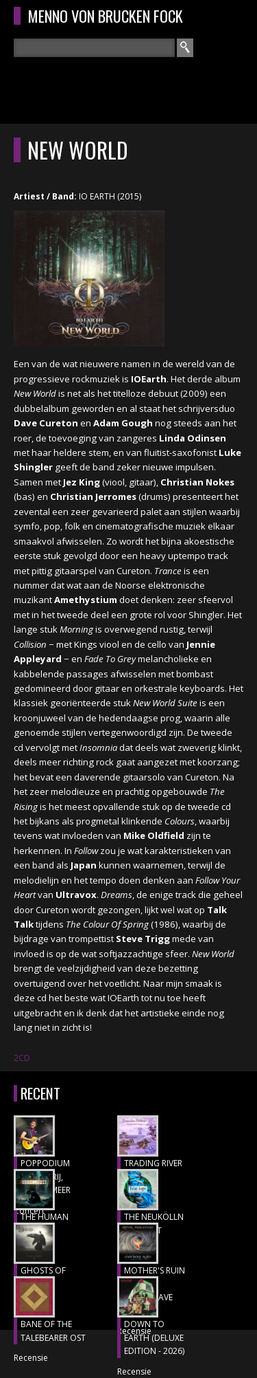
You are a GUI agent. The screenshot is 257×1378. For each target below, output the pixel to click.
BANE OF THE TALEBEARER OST (53, 1331)
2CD (22, 1058)
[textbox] (94, 48)
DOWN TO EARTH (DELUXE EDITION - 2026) (154, 1337)
